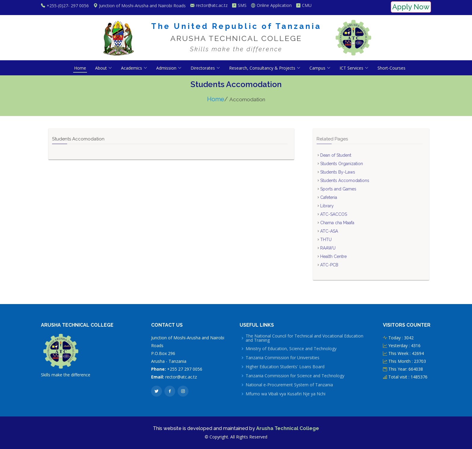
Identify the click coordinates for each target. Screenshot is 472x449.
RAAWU (340, 248)
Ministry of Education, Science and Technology (291, 349)
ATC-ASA (341, 231)
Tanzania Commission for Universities (282, 358)
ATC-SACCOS (345, 214)
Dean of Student (347, 155)
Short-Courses (391, 68)
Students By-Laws (349, 172)
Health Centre (345, 256)
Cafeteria (340, 197)
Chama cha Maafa (349, 223)
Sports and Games (350, 189)
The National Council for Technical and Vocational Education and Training (304, 338)
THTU (338, 239)
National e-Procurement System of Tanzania (289, 385)
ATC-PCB (341, 265)
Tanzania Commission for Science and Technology (295, 376)
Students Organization (353, 164)
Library (339, 206)
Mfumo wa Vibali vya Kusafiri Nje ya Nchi (285, 394)
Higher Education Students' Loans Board (285, 367)
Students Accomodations (356, 180)
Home (80, 68)
